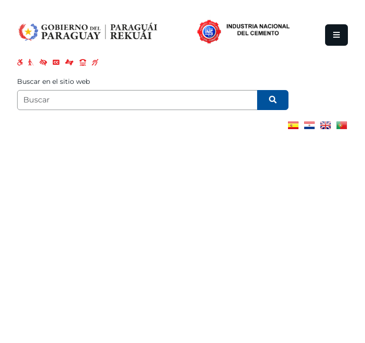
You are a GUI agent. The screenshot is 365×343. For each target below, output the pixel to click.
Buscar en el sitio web (53, 81)
